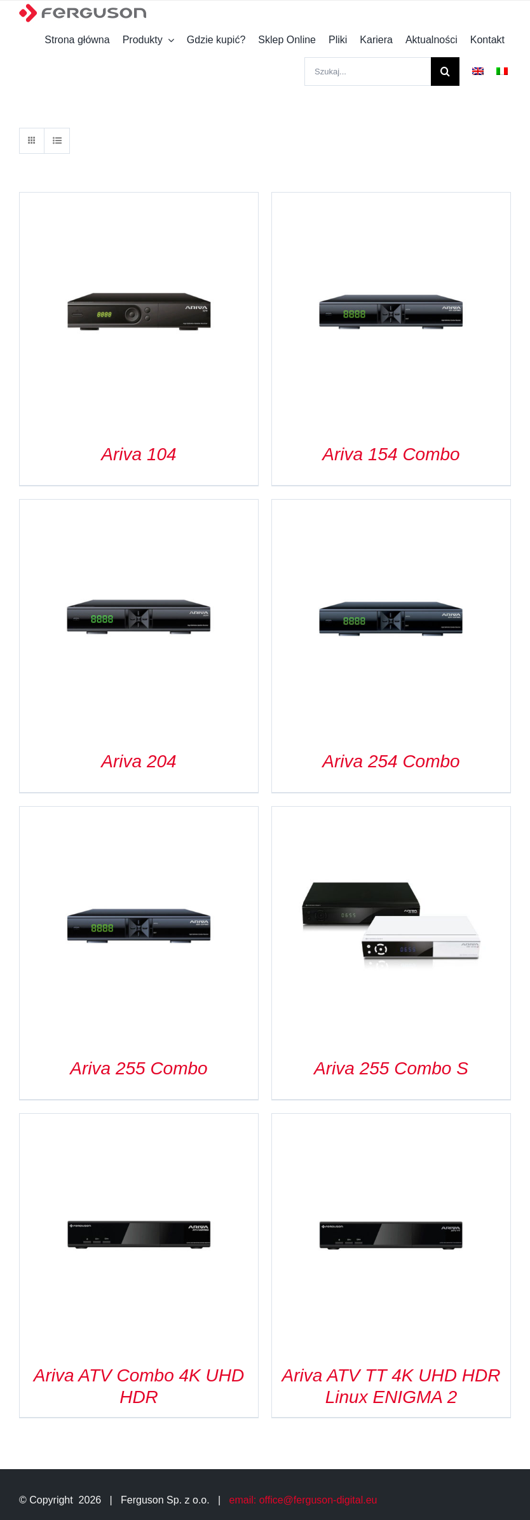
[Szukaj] (445, 71)
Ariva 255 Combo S (391, 1068)
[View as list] (56, 140)
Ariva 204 (138, 761)
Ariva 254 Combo (390, 761)
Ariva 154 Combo (390, 454)
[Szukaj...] (367, 71)
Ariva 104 (138, 454)
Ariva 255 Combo (138, 1068)
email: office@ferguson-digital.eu (303, 1500)
